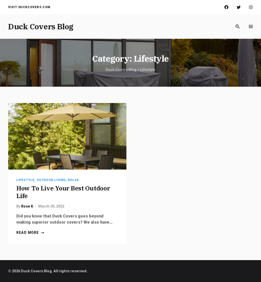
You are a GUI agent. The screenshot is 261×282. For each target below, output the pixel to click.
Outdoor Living (51, 180)
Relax (73, 180)
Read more (30, 232)
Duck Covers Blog (40, 26)
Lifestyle (25, 180)
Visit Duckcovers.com (29, 7)
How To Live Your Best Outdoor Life (63, 192)
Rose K (27, 206)
